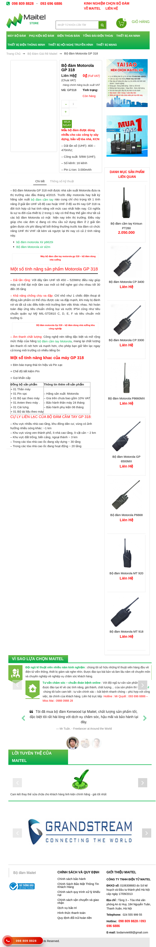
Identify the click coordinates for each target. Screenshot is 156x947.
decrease (65, 104)
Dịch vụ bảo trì (67, 907)
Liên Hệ (111, 8)
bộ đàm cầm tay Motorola (54, 341)
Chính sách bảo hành (72, 879)
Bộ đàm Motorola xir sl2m (33, 246)
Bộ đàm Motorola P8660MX (126, 398)
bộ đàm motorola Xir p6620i (34, 242)
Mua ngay (67, 123)
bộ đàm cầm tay (42, 199)
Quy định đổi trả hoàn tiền (75, 917)
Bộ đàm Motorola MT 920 (126, 573)
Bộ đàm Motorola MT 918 (126, 631)
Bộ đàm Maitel (24, 873)
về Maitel (92, 8)
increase (65, 112)
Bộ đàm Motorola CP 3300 (126, 340)
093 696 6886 (51, 4)
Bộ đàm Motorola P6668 (126, 514)
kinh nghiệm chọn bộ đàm (106, 3)
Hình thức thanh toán (72, 912)
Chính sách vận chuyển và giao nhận (78, 901)
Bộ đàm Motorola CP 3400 (126, 281)
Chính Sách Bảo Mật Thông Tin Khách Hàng (78, 885)
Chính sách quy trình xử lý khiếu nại (79, 893)
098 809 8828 (23, 4)
